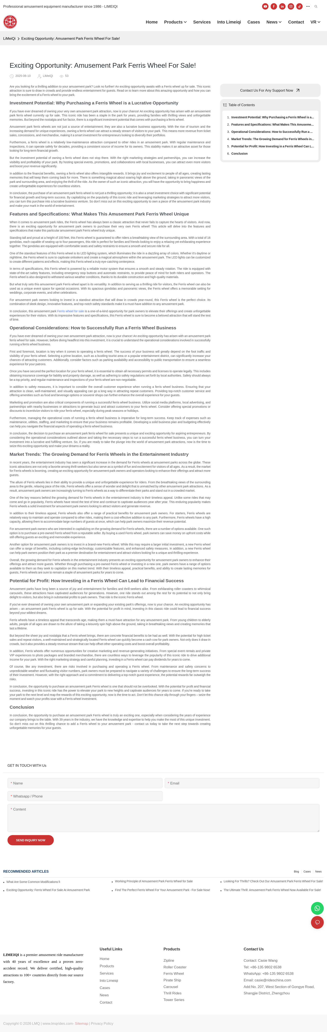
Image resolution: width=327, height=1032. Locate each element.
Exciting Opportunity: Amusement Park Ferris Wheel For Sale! (70, 38)
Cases (307, 871)
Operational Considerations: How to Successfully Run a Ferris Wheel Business (272, 131)
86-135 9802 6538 (267, 967)
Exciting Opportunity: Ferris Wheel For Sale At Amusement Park (48, 890)
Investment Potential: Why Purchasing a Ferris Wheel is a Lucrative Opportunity (272, 117)
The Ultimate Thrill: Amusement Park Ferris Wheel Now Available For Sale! (272, 890)
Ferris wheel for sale (70, 311)
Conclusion (239, 153)
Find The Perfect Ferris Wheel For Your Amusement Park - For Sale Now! (162, 890)
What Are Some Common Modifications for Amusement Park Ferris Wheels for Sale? (33, 882)
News (318, 871)
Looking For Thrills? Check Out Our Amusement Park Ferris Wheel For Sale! (273, 881)
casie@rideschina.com (273, 980)
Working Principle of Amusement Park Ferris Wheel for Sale (154, 881)
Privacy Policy (102, 1023)
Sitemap (81, 1023)
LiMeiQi (9, 38)
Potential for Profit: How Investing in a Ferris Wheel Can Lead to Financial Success (272, 146)
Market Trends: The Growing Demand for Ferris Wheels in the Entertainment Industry (272, 139)
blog (296, 871)
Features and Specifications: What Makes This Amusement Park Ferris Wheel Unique (272, 124)
